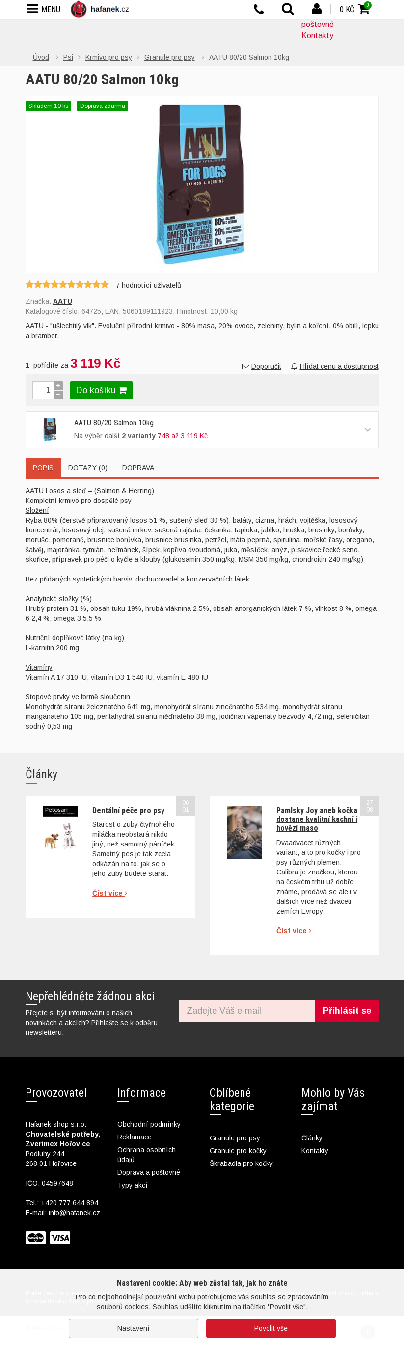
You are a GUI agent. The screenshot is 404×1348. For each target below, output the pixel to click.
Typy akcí (132, 1185)
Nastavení (133, 1328)
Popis (43, 468)
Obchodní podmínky (149, 1124)
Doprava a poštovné (148, 1172)
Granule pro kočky (238, 1151)
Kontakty (317, 35)
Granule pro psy (235, 1138)
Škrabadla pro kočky (241, 1163)
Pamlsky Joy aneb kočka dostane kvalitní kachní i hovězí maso (316, 819)
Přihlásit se (347, 1011)
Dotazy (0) (88, 468)
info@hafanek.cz (74, 1212)
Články (312, 1138)
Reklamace (134, 1137)
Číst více (109, 893)
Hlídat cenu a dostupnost (335, 366)
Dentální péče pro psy (128, 810)
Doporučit (261, 366)
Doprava (138, 468)
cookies (137, 1307)
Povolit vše (271, 1328)
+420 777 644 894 (69, 1203)
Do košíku (101, 390)
